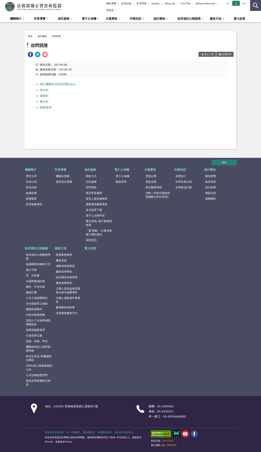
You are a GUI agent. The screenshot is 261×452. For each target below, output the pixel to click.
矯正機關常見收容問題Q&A (57, 84)
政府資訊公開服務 (189, 18)
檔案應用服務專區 (96, 204)
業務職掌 (31, 198)
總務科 (44, 95)
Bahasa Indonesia (205, 3)
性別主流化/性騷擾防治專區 (39, 358)
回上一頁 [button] (209, 54)
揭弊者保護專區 (65, 265)
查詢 (255, 5)
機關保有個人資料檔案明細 (38, 348)
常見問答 (141, 3)
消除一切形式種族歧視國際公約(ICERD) (158, 194)
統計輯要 (210, 187)
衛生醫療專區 (154, 187)
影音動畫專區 (34, 204)
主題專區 (111, 18)
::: (3, 3)
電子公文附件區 (95, 215)
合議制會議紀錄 (35, 281)
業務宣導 (121, 181)
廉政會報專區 (64, 282)
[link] (30, 55)
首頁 (30, 36)
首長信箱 (31, 187)
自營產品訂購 (183, 187)
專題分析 (210, 192)
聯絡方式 (91, 176)
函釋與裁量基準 (35, 329)
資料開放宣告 (105, 432)
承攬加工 (180, 176)
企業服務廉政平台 (67, 313)
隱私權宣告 (89, 432)
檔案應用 (45, 107)
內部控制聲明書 (35, 314)
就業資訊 (91, 240)
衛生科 (44, 90)
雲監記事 (151, 176)
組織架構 (31, 192)
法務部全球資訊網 (54, 432)
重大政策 (239, 18)
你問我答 (56, 36)
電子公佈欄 (89, 18)
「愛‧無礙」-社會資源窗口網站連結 (99, 232)
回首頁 (110, 10)
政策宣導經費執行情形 (38, 382)
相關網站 (210, 198)
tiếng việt (170, 3)
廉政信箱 (61, 260)
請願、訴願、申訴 (37, 341)
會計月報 (31, 269)
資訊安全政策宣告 (124, 432)
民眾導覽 (39, 18)
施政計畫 (31, 292)
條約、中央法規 (35, 286)
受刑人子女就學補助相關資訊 (38, 322)
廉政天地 (215, 18)
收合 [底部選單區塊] (224, 162)
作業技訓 (135, 18)
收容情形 (210, 181)
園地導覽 (210, 176)
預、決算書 (33, 275)
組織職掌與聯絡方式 (38, 264)
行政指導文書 (34, 335)
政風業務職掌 (64, 254)
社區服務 (91, 181)
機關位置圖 (62, 176)
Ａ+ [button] (244, 3)
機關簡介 (16, 18)
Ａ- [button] (228, 3)
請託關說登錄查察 (67, 277)
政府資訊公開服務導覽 (38, 256)
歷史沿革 (31, 176)
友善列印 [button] (226, 54)
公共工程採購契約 (37, 297)
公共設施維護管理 (37, 375)
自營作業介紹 (183, 181)
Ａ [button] (236, 3)
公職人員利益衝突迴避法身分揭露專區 (68, 290)
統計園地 (159, 18)
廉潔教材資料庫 (65, 307)
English (156, 3)
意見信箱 (126, 3)
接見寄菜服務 (94, 192)
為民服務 (63, 18)
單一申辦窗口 (73, 432)
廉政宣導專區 (64, 271)
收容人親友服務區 (96, 198)
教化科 (44, 101)
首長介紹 (31, 181)
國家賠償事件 (34, 309)
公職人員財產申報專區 (68, 299)
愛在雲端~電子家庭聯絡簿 (99, 222)
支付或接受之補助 (37, 303)
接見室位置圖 (64, 181)
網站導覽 (111, 3)
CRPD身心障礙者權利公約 (39, 367)
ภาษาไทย (185, 3)
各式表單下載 (94, 209)
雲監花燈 (151, 181)
